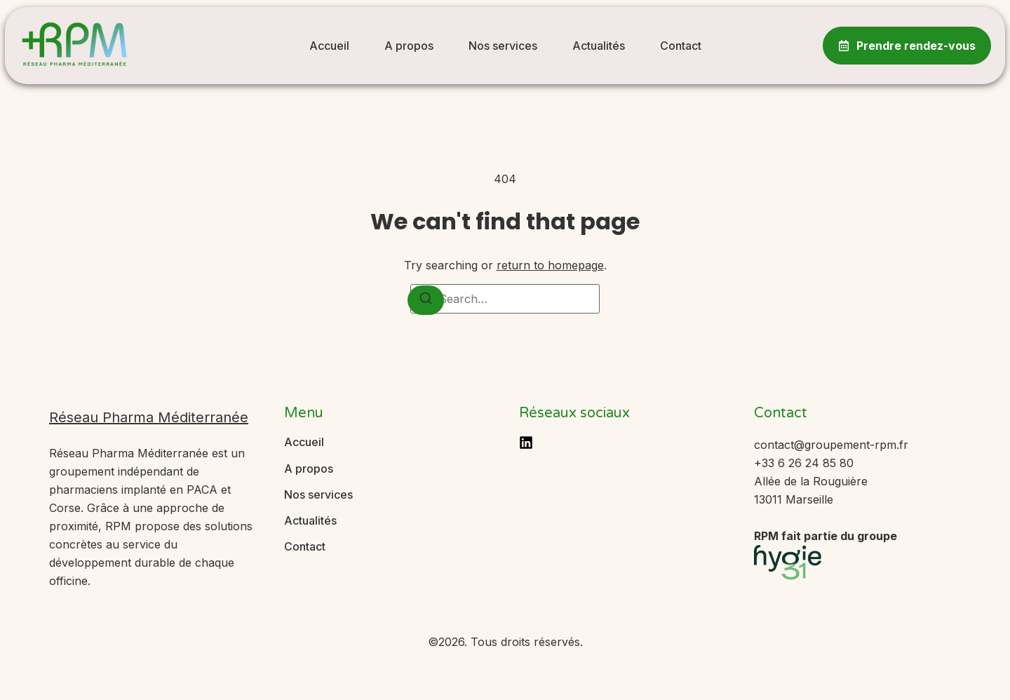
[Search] (426, 300)
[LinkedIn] (526, 443)
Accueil (329, 46)
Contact (680, 46)
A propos (408, 46)
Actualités (598, 46)
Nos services (503, 46)
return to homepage (550, 265)
